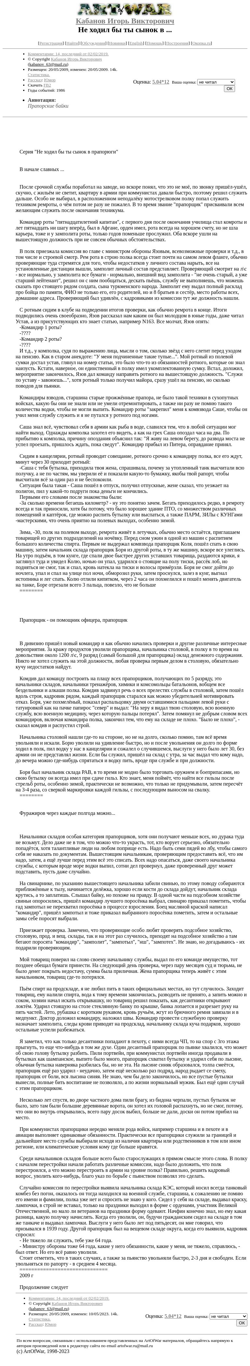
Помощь (154, 43)
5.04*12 (160, 82)
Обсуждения (93, 43)
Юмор (49, 79)
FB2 (47, 85)
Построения (177, 43)
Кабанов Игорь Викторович (125, 21)
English (136, 43)
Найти (72, 43)
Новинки (117, 43)
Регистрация (50, 43)
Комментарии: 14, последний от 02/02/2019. (68, 53)
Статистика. (39, 74)
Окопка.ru (201, 43)
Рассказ (35, 79)
